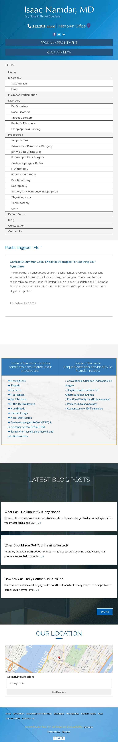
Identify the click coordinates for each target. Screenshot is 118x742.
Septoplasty (19, 185)
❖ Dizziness (14, 390)
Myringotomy (19, 168)
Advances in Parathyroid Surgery (31, 146)
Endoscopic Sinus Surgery (27, 157)
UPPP (14, 208)
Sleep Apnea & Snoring (25, 129)
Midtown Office (72, 26)
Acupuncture (19, 140)
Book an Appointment (59, 43)
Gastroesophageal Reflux (27, 163)
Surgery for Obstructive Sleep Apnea (34, 191)
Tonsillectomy (20, 202)
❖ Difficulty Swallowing (21, 403)
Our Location (16, 225)
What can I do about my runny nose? (32, 512)
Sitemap (66, 732)
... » (39, 522)
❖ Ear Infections (17, 399)
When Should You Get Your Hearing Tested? (36, 545)
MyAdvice (88, 727)
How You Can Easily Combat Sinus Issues (33, 579)
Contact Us (15, 231)
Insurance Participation (22, 94)
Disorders (14, 100)
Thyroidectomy (21, 197)
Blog (11, 219)
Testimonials (19, 83)
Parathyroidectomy (23, 174)
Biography (14, 77)
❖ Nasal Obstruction (20, 417)
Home (12, 72)
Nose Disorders (20, 112)
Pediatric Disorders (23, 123)
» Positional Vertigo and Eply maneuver (87, 399)
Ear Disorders (19, 106)
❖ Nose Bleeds (16, 408)
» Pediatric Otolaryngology (81, 403)
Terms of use (53, 732)
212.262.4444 (41, 26)
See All (105, 611)
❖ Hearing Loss (17, 380)
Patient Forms (17, 214)
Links (14, 89)
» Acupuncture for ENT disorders (84, 408)
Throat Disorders (21, 117)
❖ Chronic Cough (18, 413)
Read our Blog (59, 52)
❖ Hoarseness (16, 394)
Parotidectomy (20, 180)
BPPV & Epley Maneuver (26, 151)
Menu (9, 64)
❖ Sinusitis (14, 385)
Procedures (15, 134)
